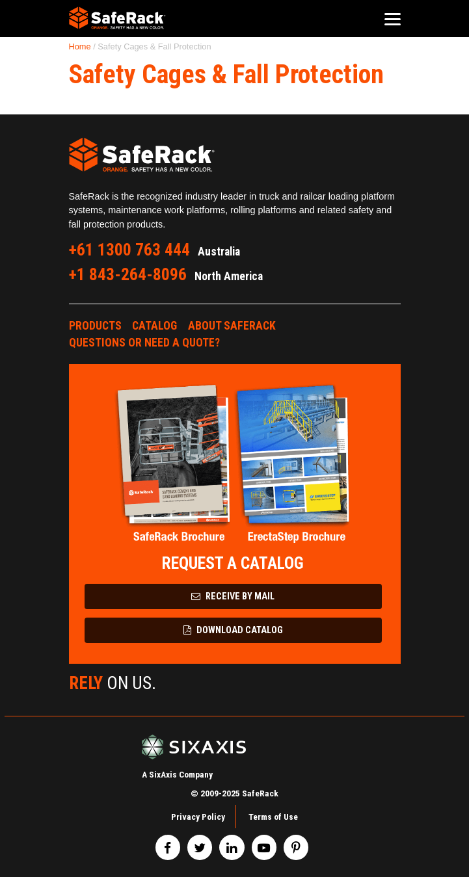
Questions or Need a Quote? (144, 342)
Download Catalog (233, 630)
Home (80, 46)
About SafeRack (232, 325)
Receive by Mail (233, 596)
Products (95, 325)
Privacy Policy (198, 816)
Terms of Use (273, 816)
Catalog (154, 325)
